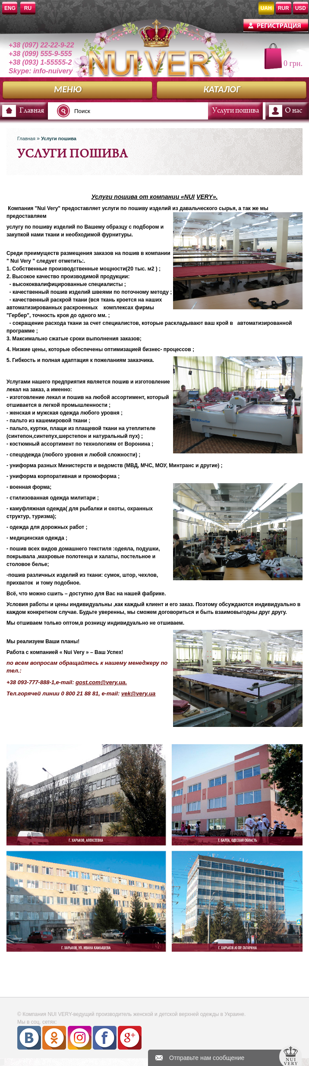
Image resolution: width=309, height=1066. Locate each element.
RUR (283, 8)
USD (300, 8)
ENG (10, 8)
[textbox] (110, 110)
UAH (266, 8)
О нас (293, 111)
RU (28, 8)
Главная (31, 111)
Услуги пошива (235, 111)
